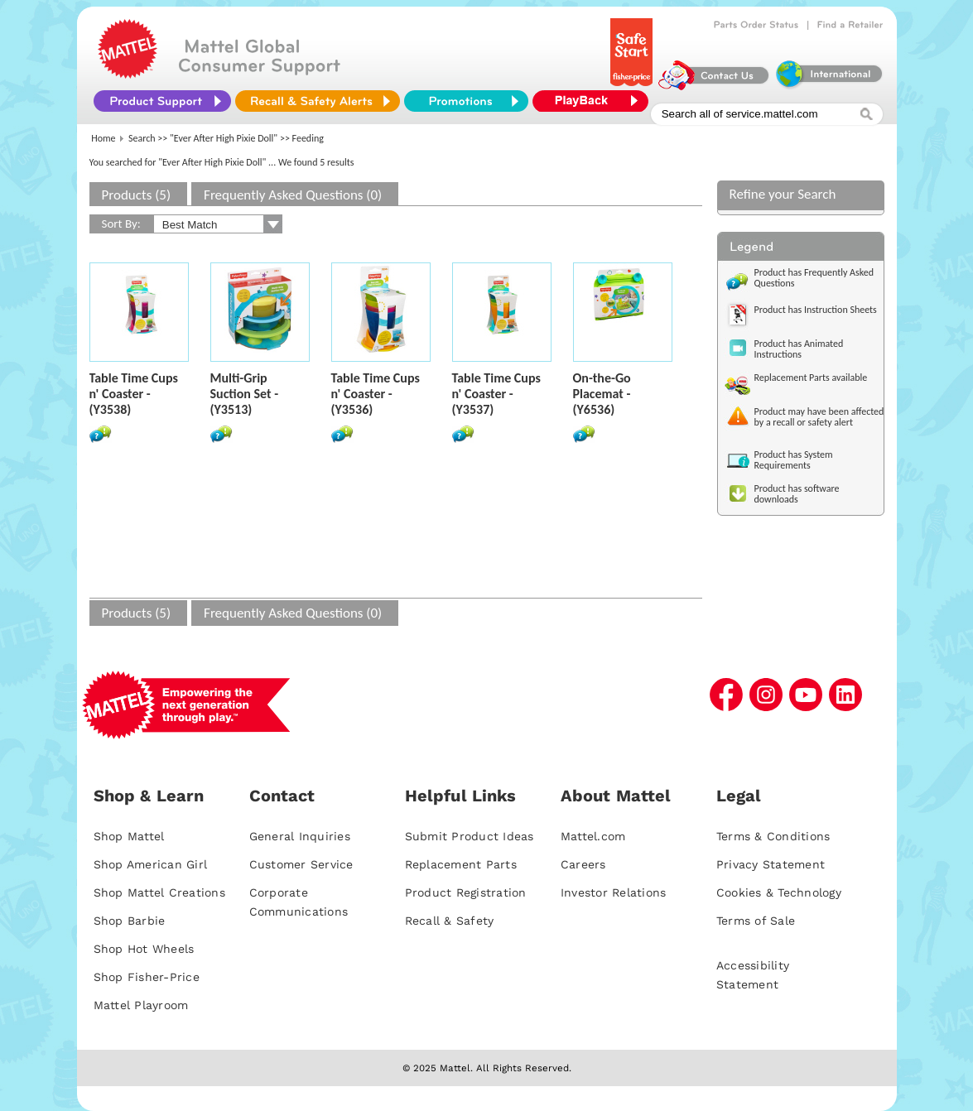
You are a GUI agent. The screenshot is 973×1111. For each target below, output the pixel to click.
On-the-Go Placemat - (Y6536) (602, 393)
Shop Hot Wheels (144, 948)
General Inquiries (299, 836)
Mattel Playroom (141, 1005)
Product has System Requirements (793, 460)
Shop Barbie (130, 920)
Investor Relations (614, 892)
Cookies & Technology (778, 892)
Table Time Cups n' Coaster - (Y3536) (375, 393)
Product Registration (466, 892)
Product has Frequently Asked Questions (814, 278)
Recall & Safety (449, 920)
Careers (583, 864)
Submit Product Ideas (469, 836)
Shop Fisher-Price (147, 977)
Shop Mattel (129, 836)
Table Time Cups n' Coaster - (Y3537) (496, 393)
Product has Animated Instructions (799, 349)
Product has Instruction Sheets (815, 309)
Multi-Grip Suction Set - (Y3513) (244, 393)
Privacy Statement (770, 864)
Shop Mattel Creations (159, 892)
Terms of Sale (755, 920)
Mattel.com (593, 836)
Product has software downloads (797, 494)
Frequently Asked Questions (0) (293, 195)
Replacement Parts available (811, 377)
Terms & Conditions (773, 836)
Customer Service (301, 864)
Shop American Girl (151, 864)
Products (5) (136, 195)
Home (103, 138)
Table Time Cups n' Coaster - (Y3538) (133, 393)
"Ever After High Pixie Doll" (223, 138)
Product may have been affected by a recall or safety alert (819, 417)
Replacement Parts (461, 864)
